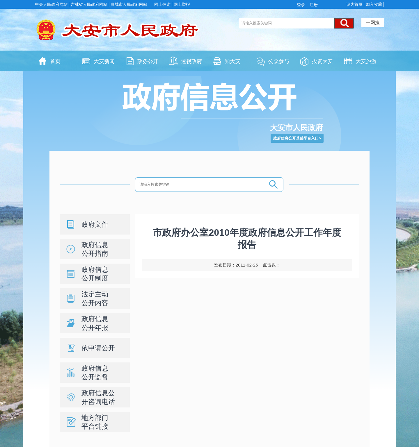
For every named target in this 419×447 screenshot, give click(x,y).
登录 (302, 4)
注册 (313, 4)
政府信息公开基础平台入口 (296, 138)
